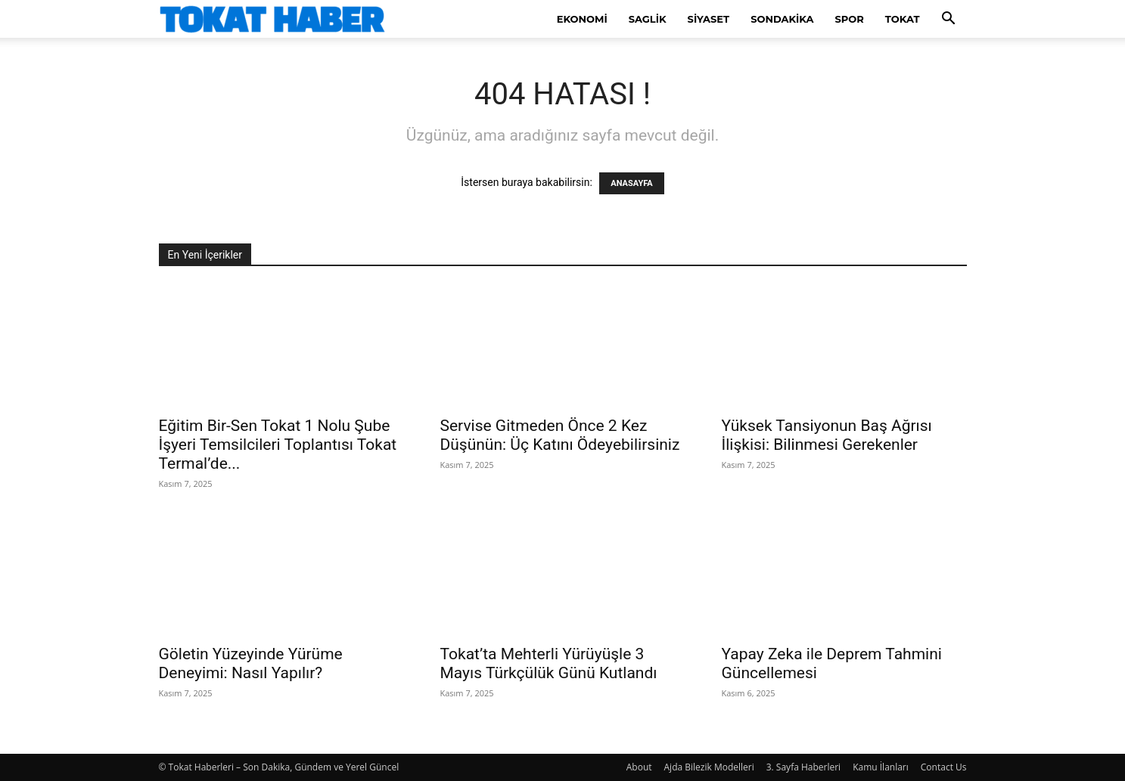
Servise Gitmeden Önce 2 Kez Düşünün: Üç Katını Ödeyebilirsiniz (560, 435)
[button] (949, 20)
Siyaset (709, 19)
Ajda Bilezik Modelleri (709, 767)
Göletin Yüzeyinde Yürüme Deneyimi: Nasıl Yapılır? (251, 663)
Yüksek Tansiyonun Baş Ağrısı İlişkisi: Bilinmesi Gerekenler (827, 435)
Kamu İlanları (881, 767)
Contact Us (944, 767)
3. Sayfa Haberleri (803, 767)
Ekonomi (582, 19)
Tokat (902, 19)
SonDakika (782, 19)
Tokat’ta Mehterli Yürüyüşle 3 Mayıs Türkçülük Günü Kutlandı (548, 663)
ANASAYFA (631, 183)
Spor (849, 19)
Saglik (648, 19)
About (639, 767)
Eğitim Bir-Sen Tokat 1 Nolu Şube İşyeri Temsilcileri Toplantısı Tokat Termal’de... (278, 445)
